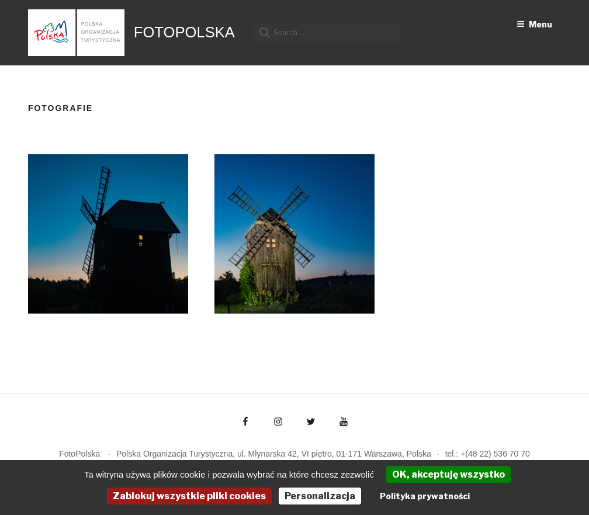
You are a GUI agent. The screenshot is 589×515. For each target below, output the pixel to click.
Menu (534, 24)
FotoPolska (184, 32)
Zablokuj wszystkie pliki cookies (189, 496)
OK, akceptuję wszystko (448, 474)
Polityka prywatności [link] (425, 496)
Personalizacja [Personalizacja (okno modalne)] (320, 496)
